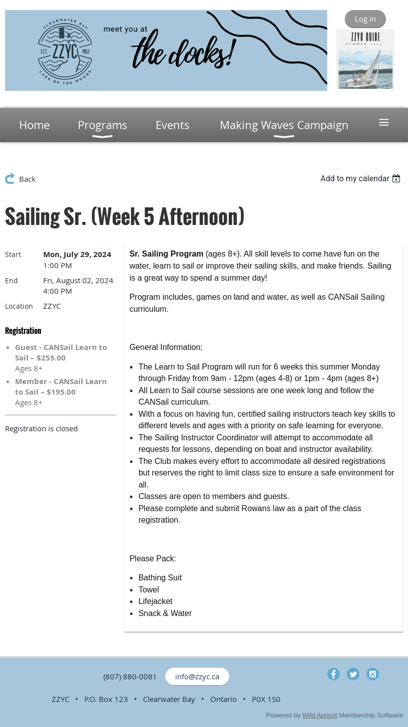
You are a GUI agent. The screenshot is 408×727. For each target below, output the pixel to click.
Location (19, 306)
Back (27, 179)
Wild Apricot (320, 715)
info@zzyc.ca (197, 676)
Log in (365, 19)
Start (13, 254)
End (11, 280)
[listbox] (361, 178)
